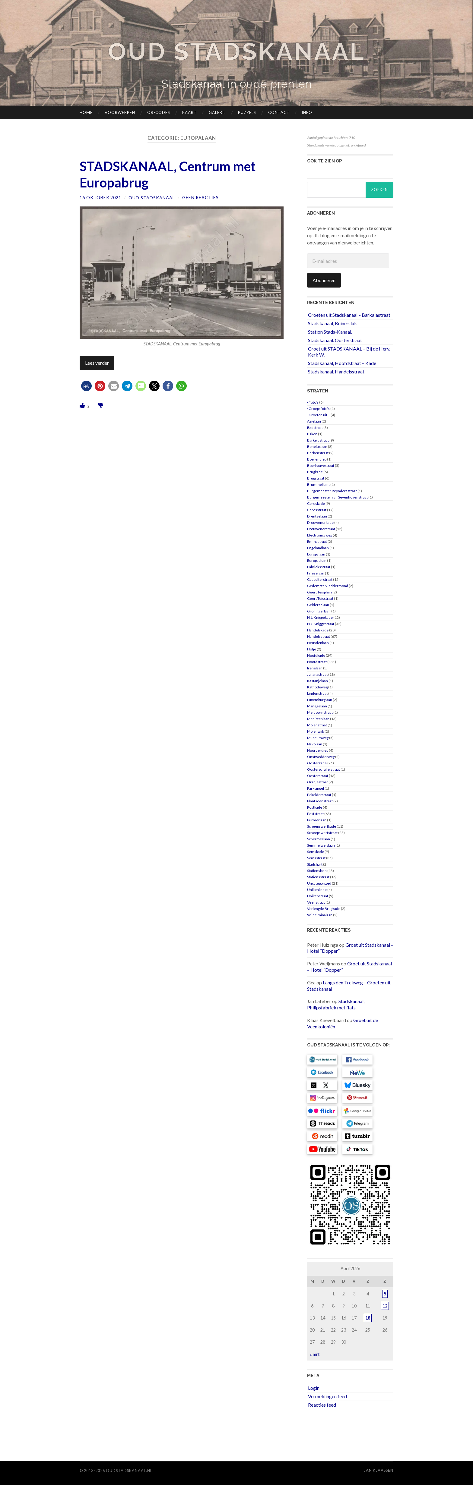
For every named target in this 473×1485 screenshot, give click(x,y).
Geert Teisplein (319, 592)
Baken (312, 434)
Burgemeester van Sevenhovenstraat (337, 497)
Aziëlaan (314, 421)
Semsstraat (316, 858)
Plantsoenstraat (320, 801)
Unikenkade (317, 889)
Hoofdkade (316, 655)
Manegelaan (317, 706)
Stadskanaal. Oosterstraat (335, 340)
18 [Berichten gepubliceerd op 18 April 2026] (367, 1317)
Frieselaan (315, 573)
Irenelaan (314, 668)
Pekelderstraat (319, 794)
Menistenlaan (318, 718)
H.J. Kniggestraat (320, 623)
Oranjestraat (317, 782)
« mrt (315, 1354)
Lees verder (97, 363)
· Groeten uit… (318, 415)
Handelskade (318, 630)
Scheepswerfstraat (322, 832)
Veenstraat (316, 902)
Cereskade (316, 503)
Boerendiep (316, 459)
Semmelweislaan (321, 845)
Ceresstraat (316, 510)
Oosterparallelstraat (323, 769)
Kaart (189, 112)
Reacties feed (322, 1404)
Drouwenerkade (320, 522)
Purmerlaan (316, 820)
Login (313, 1388)
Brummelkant (318, 484)
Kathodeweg (317, 687)
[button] (86, 386)
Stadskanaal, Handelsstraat (336, 371)
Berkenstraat (318, 453)
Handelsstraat (318, 636)
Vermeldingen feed (327, 1396)
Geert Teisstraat (320, 598)
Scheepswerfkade (321, 826)
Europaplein (316, 560)
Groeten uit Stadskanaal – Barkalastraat (349, 315)
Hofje (311, 649)
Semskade (315, 851)
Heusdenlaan (318, 642)
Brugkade (315, 472)
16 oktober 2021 (100, 197)
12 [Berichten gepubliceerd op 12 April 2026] (385, 1305)
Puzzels (247, 112)
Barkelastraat (318, 440)
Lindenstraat (317, 693)
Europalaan (316, 554)
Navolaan (314, 744)
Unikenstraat (317, 896)
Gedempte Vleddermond (327, 586)
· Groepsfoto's (318, 408)
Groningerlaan (319, 611)
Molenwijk (315, 731)
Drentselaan (317, 516)
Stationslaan (317, 870)
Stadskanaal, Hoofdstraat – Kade (342, 363)
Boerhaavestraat (320, 465)
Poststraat (315, 813)
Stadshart (314, 864)
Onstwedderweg (321, 756)
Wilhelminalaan (319, 915)
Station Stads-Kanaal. (330, 331)
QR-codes (158, 112)
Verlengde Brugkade (323, 908)
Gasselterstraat (319, 579)
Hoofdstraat (317, 661)
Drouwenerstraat (321, 529)
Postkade (314, 807)
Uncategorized (319, 883)
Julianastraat (317, 674)
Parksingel (315, 788)
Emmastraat (317, 541)
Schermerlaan (318, 839)
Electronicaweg (319, 535)
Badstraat (315, 427)
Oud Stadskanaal (236, 51)
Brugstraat (315, 478)
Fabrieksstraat (318, 567)
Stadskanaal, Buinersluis (332, 323)
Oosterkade (317, 763)
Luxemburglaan (319, 699)
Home (86, 112)
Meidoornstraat (320, 712)
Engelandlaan (318, 548)
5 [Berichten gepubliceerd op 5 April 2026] (385, 1293)
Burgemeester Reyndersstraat (332, 491)
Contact (279, 112)
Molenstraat (317, 725)
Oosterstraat (317, 775)
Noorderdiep (317, 750)
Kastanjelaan (317, 680)
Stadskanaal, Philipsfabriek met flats (335, 1004)
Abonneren (324, 280)
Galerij (217, 112)
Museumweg (318, 737)
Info (307, 112)
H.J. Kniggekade (320, 617)
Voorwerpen (120, 112)
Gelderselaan (318, 604)
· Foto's (313, 402)
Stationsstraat (318, 877)
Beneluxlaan (317, 446)
